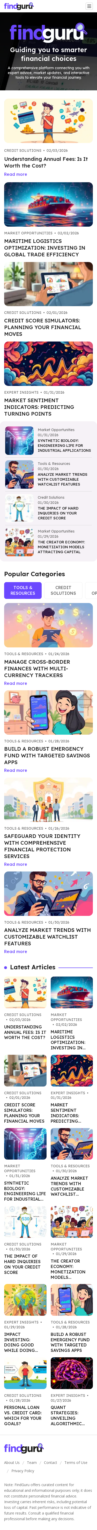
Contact (50, 1462)
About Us (12, 1462)
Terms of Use (75, 1462)
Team (32, 1462)
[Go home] (21, 6)
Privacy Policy (22, 1470)
